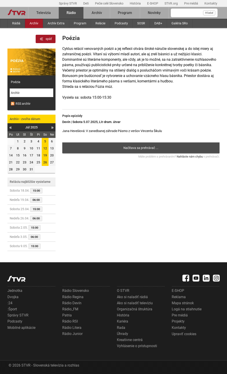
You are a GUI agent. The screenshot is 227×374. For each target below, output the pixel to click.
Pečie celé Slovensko (109, 3)
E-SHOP (153, 3)
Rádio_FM (70, 309)
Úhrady (122, 334)
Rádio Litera (71, 327)
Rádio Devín (71, 303)
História (135, 3)
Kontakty (210, 3)
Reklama (179, 297)
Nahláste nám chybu (190, 156)
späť (45, 39)
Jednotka (14, 290)
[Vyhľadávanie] (194, 13)
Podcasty (121, 23)
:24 (9, 303)
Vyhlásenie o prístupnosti (137, 346)
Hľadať (209, 12)
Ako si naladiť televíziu (135, 303)
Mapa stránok (183, 303)
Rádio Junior (72, 334)
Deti (86, 3)
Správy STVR (68, 3)
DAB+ (158, 23)
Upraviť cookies (184, 334)
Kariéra (122, 321)
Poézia (15, 82)
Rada (121, 327)
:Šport (12, 309)
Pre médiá (191, 3)
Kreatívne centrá (130, 340)
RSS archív (20, 103)
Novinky (154, 13)
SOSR (141, 23)
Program (80, 23)
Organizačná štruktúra (134, 309)
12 (45, 148)
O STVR (123, 290)
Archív (34, 23)
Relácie (100, 23)
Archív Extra (56, 23)
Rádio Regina (72, 297)
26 (45, 162)
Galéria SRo (179, 23)
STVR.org (171, 3)
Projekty (178, 321)
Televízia (43, 13)
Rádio (71, 13)
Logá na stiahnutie (187, 309)
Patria (67, 315)
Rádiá (16, 23)
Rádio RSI (70, 321)
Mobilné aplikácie (21, 327)
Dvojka (13, 297)
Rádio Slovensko (75, 290)
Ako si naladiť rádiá (132, 297)
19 (45, 155)
